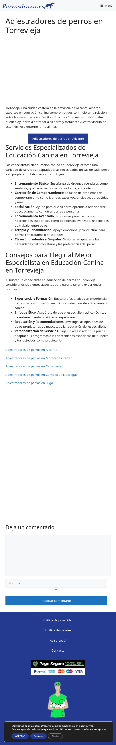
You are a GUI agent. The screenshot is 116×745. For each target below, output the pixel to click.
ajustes (102, 729)
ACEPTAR (20, 736)
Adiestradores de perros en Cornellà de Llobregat (41, 374)
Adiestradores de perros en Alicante (58, 138)
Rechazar (38, 736)
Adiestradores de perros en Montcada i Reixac (38, 358)
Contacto (58, 650)
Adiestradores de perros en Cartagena (33, 366)
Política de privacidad (58, 620)
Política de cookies (58, 630)
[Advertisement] (58, 72)
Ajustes (55, 736)
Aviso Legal (58, 640)
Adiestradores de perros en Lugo (29, 383)
